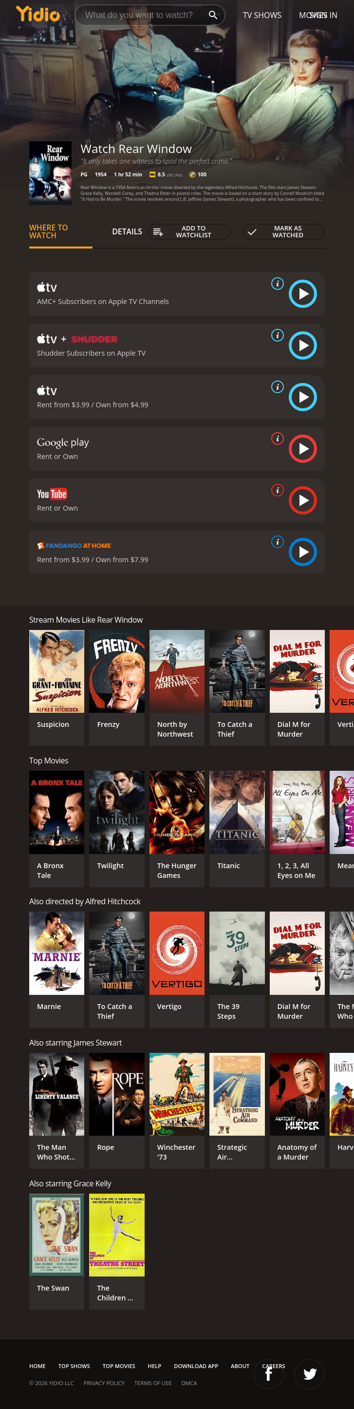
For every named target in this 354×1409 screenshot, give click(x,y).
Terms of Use (152, 1383)
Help (155, 1366)
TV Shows (262, 15)
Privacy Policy (104, 1383)
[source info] (275, 283)
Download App (196, 1366)
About (240, 1366)
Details (127, 231)
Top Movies (119, 1366)
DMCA (189, 1383)
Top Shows (74, 1366)
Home (37, 1366)
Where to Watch (48, 231)
